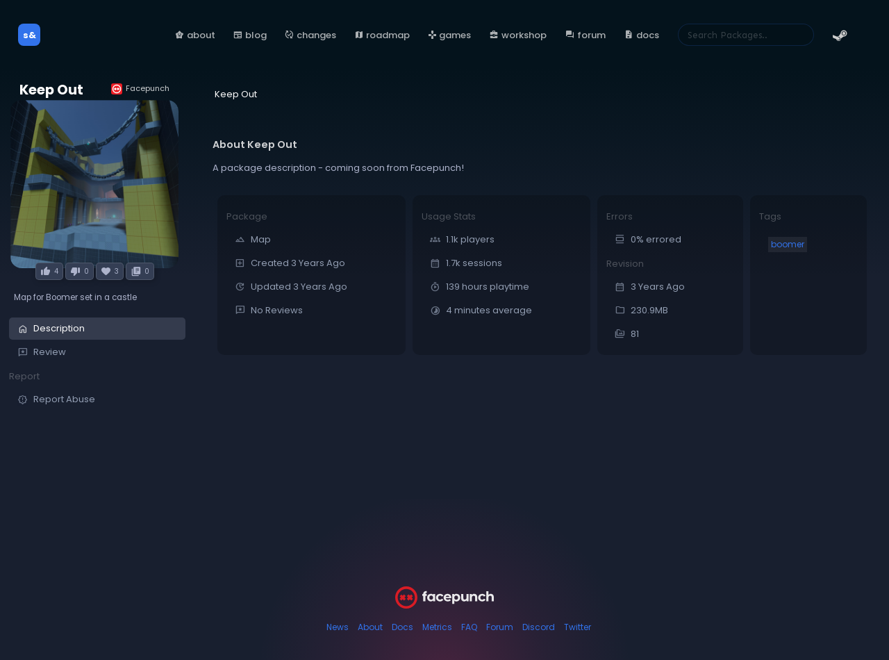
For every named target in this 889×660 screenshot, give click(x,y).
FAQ (469, 627)
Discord (538, 627)
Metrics (437, 627)
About (370, 627)
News (337, 627)
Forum (499, 627)
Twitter (577, 627)
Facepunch (140, 88)
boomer (787, 244)
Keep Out (51, 90)
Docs (402, 627)
